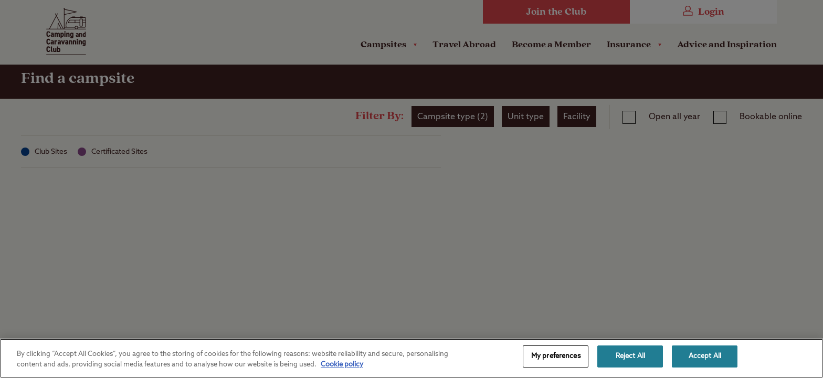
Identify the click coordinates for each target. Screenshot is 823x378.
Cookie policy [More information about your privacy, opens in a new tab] (342, 364)
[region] (411, 358)
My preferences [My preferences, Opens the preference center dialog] (556, 356)
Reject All (630, 356)
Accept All (705, 356)
